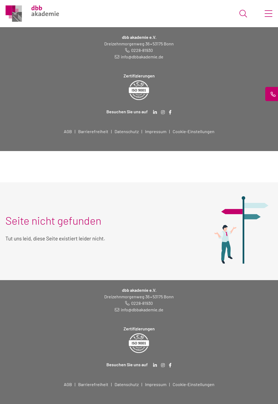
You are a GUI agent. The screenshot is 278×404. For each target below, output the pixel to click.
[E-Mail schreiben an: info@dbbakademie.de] (139, 56)
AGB (68, 131)
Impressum (155, 131)
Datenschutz (127, 131)
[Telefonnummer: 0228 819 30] (139, 50)
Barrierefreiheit (93, 131)
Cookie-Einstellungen (193, 131)
